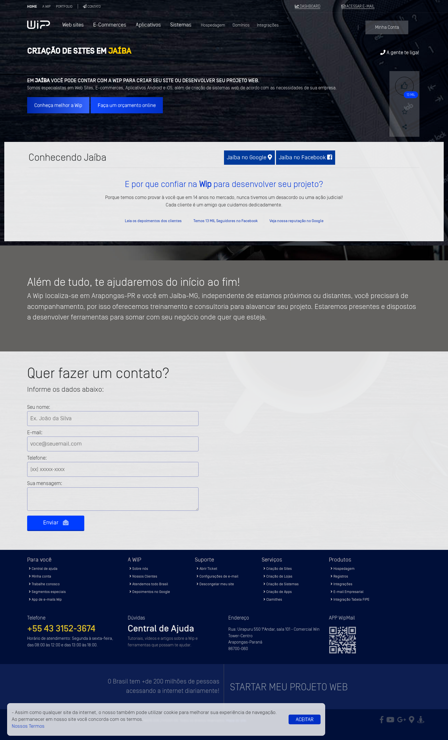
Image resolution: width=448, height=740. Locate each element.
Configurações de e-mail (217, 576)
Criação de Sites (277, 568)
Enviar (56, 522)
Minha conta (40, 576)
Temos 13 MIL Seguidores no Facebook (225, 220)
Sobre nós (138, 568)
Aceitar (304, 719)
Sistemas (180, 24)
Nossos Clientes (143, 576)
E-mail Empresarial (347, 592)
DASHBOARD (307, 7)
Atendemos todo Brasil (148, 584)
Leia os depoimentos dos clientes (153, 220)
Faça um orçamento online (127, 105)
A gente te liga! (399, 52)
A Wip (46, 6)
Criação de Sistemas (281, 584)
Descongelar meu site (215, 584)
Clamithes (272, 599)
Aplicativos (148, 24)
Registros (339, 576)
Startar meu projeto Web (289, 687)
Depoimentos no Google (149, 592)
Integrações (268, 25)
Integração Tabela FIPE (350, 599)
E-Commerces (109, 24)
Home (32, 6)
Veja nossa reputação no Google (296, 220)
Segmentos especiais (47, 592)
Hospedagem (213, 25)
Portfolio (64, 6)
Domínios (241, 25)
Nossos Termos (28, 726)
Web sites (73, 24)
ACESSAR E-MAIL (358, 7)
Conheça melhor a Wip (58, 105)
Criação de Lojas (277, 576)
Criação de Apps (277, 592)
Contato (92, 6)
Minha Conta (387, 27)
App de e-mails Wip (45, 599)
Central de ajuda (43, 568)
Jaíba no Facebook (305, 157)
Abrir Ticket (207, 568)
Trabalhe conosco (44, 584)
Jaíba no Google (249, 157)
